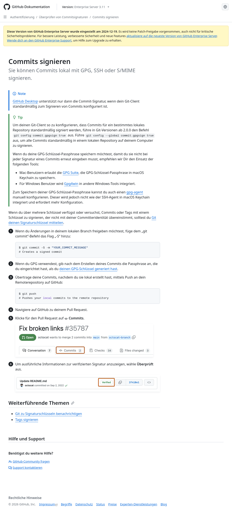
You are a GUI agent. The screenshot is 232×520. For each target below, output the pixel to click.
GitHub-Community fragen (29, 461)
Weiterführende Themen (41, 402)
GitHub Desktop (25, 101)
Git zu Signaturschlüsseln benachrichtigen (48, 413)
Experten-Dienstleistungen (138, 504)
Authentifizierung (22, 17)
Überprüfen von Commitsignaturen (63, 17)
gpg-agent (134, 192)
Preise (112, 504)
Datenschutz (84, 504)
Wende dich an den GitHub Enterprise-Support (39, 40)
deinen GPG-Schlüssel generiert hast (88, 268)
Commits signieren (106, 17)
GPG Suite (71, 172)
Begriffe (66, 504)
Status (100, 504)
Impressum (47, 504)
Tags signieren (26, 419)
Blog (164, 504)
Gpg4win (71, 183)
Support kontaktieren (25, 468)
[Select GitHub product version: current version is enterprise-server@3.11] (85, 7)
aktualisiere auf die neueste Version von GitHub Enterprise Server (171, 36)
